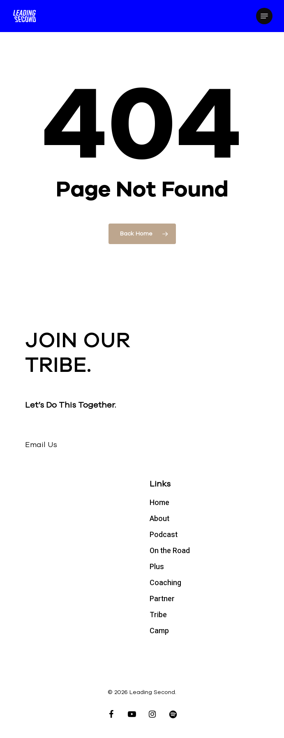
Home (159, 502)
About (159, 518)
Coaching (165, 582)
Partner (162, 598)
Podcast (164, 534)
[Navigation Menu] (264, 16)
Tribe (158, 614)
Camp (159, 631)
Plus (157, 566)
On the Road (170, 550)
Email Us (41, 445)
